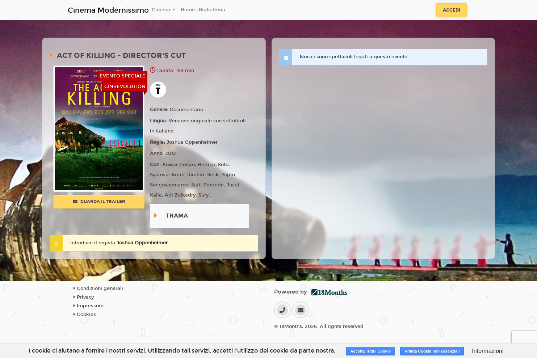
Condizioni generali (98, 288)
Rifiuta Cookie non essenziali (432, 351)
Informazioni (487, 351)
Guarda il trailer (99, 201)
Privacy (84, 297)
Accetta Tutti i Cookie (370, 351)
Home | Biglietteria (203, 10)
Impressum (89, 306)
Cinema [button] (162, 10)
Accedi (451, 10)
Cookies (85, 314)
